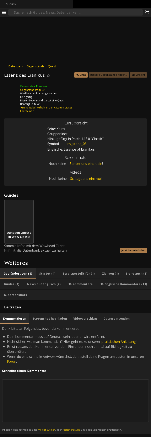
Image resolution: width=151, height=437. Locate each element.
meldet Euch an (46, 429)
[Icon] (11, 89)
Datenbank (15, 66)
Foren (11, 361)
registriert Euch (71, 429)
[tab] (18, 273)
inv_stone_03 (73, 143)
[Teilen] (147, 12)
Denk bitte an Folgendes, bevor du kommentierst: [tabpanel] (75, 379)
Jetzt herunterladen (133, 250)
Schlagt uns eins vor (86, 178)
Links (83, 75)
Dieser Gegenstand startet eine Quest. (42, 100)
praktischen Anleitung (118, 341)
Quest (52, 66)
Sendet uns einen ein (86, 163)
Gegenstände (35, 66)
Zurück (10, 4)
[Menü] (4, 12)
